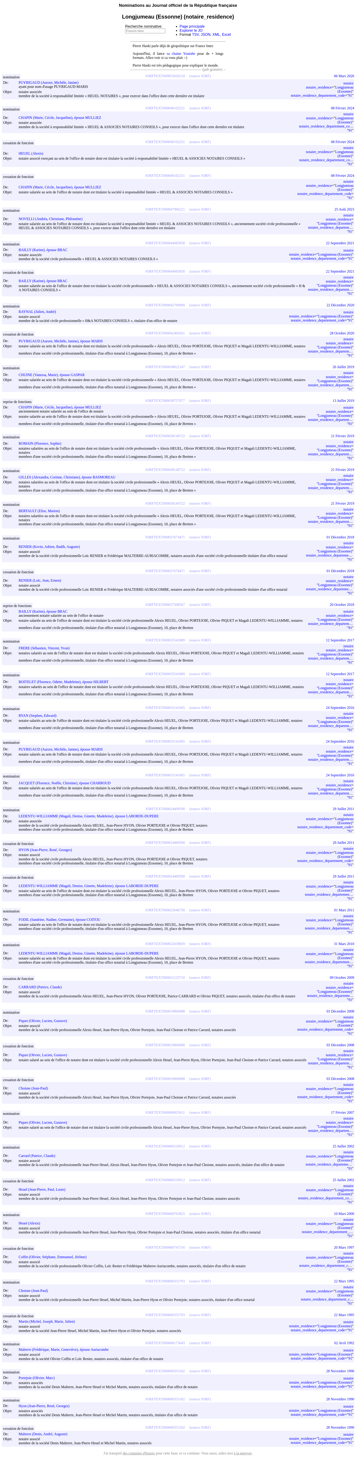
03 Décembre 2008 (340, 1011)
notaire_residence (319, 87)
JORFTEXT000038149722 (165, 436)
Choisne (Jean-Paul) (35, 1088)
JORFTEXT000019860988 (165, 1011)
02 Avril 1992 (344, 1343)
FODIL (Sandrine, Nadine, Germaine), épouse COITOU (61, 919)
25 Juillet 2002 (343, 1146)
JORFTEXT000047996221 (165, 209)
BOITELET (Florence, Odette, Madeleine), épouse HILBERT (66, 682)
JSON (205, 34)
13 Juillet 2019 (343, 401)
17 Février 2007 (342, 1112)
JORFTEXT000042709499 (165, 305)
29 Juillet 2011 (343, 809)
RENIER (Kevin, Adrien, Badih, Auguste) (51, 547)
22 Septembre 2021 (340, 243)
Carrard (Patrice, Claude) (39, 1156)
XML (216, 34)
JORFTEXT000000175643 (165, 1343)
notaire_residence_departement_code (318, 95)
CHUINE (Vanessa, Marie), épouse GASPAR (54, 375)
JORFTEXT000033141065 (165, 708)
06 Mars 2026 (344, 76)
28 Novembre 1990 (340, 1371)
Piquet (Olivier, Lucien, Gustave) (45, 1021)
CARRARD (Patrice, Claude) (42, 987)
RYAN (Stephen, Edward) (40, 716)
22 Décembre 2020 (340, 305)
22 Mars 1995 (344, 1281)
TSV (195, 34)
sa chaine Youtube (181, 53)
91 (350, 95)
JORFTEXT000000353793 (165, 1281)
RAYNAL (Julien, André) (39, 312)
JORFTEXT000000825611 (165, 1112)
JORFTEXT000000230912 (165, 1146)
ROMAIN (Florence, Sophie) (42, 443)
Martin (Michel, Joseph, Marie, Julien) (49, 1321)
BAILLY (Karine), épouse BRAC (45, 250)
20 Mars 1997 (344, 1247)
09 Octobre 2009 (342, 977)
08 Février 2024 (342, 108)
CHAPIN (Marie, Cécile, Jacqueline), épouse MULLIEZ (62, 118)
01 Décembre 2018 (340, 537)
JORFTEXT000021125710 (165, 977)
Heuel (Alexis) (31, 1223)
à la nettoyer (243, 1453)
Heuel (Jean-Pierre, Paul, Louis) (44, 1189)
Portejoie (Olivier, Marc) (39, 1378)
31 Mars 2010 (344, 944)
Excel (226, 34)
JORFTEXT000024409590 (165, 809)
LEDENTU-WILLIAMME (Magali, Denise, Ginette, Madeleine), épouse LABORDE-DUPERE (91, 816)
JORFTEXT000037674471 (165, 537)
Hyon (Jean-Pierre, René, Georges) (46, 1406)
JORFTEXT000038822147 (165, 367)
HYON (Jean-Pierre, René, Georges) (47, 850)
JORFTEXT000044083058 (165, 243)
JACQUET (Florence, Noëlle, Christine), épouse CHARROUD (67, 783)
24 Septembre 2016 (340, 708)
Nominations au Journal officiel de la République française (178, 5)
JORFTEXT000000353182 (165, 1371)
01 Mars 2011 (344, 910)
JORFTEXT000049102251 (165, 108)
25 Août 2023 (344, 209)
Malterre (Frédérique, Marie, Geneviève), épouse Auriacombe (66, 1349)
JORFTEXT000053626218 (165, 76)
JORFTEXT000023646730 (165, 910)
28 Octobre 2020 (342, 333)
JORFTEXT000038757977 (165, 401)
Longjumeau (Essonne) (344, 89)
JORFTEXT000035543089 (165, 640)
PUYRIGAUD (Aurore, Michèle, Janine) (51, 82)
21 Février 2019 (342, 436)
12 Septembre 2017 (340, 640)
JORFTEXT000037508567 (165, 605)
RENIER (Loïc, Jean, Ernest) (42, 580)
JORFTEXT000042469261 (165, 333)
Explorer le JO (191, 30)
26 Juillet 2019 (343, 367)
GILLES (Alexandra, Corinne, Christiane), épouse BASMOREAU (69, 477)
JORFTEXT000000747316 (165, 1247)
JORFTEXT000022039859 (165, 944)
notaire (349, 83)
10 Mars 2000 (344, 1214)
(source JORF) (200, 76)
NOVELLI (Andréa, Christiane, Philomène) (53, 219)
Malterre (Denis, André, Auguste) (45, 1434)
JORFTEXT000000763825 (165, 1214)
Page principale (192, 26)
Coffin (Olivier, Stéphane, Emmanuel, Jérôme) (55, 1257)
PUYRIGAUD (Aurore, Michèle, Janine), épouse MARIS (63, 341)
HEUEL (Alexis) (33, 153)
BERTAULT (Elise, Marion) (41, 511)
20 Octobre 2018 (342, 605)
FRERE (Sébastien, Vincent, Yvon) (46, 648)
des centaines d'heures (139, 1453)
